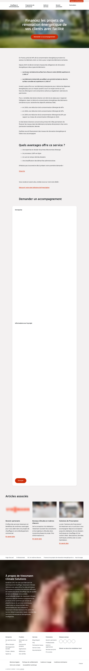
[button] (79, 557)
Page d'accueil (10, 557)
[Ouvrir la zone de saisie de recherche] (82, 6)
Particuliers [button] (72, 5)
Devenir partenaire (59, 5)
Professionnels (20, 557)
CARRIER (22, 669)
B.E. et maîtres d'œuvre (34, 557)
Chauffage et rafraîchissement (14, 5)
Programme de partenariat (29, 5)
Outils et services (45, 5)
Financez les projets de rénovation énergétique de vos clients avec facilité (65, 557)
